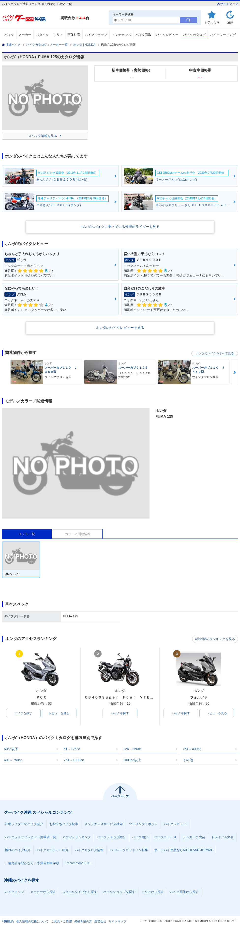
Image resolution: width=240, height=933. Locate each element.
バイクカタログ (194, 35)
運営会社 (100, 921)
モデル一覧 (27, 534)
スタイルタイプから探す (79, 892)
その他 (188, 760)
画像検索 (73, 35)
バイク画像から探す (184, 892)
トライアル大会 (222, 837)
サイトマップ (227, 4)
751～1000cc (73, 760)
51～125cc (71, 749)
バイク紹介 (140, 837)
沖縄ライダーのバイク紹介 (24, 824)
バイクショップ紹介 (111, 837)
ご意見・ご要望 (61, 921)
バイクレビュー (167, 35)
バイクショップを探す (119, 892)
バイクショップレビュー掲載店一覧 (30, 837)
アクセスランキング (76, 837)
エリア (58, 35)
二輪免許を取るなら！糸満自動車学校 (32, 863)
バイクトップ (14, 892)
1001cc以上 (132, 760)
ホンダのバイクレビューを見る (120, 328)
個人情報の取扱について (32, 921)
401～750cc (13, 760)
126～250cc (132, 749)
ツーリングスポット (143, 824)
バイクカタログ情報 (89, 850)
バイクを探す (23, 713)
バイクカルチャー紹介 (53, 850)
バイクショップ (96, 35)
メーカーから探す (43, 892)
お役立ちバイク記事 (63, 824)
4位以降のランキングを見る (215, 639)
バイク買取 (143, 35)
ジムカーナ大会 (194, 837)
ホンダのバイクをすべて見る (214, 353)
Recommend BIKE (78, 863)
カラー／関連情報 (77, 534)
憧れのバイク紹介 (17, 850)
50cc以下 (11, 749)
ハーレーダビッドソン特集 (129, 850)
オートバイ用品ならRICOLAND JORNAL (183, 850)
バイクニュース (165, 837)
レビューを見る (59, 713)
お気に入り (212, 22)
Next (234, 372)
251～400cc (192, 749)
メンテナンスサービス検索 (103, 824)
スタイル (42, 35)
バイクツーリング (223, 35)
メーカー (24, 35)
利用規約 (8, 921)
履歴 (230, 22)
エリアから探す (152, 892)
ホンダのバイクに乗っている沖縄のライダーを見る (120, 227)
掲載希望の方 (83, 921)
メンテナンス (121, 35)
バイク (9, 35)
